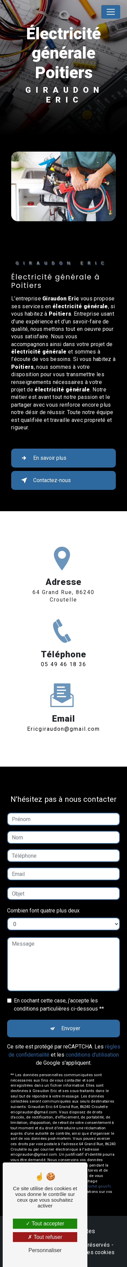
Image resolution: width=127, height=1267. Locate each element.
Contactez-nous (44, 480)
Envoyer (70, 1018)
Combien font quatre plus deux (43, 901)
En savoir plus (42, 458)
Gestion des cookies (88, 1252)
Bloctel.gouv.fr (97, 1176)
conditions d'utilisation (92, 1045)
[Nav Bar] (110, 12)
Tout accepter (45, 1223)
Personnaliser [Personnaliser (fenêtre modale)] (45, 1250)
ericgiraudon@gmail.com (63, 719)
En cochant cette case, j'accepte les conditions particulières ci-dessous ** (59, 995)
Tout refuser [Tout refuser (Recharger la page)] (45, 1237)
